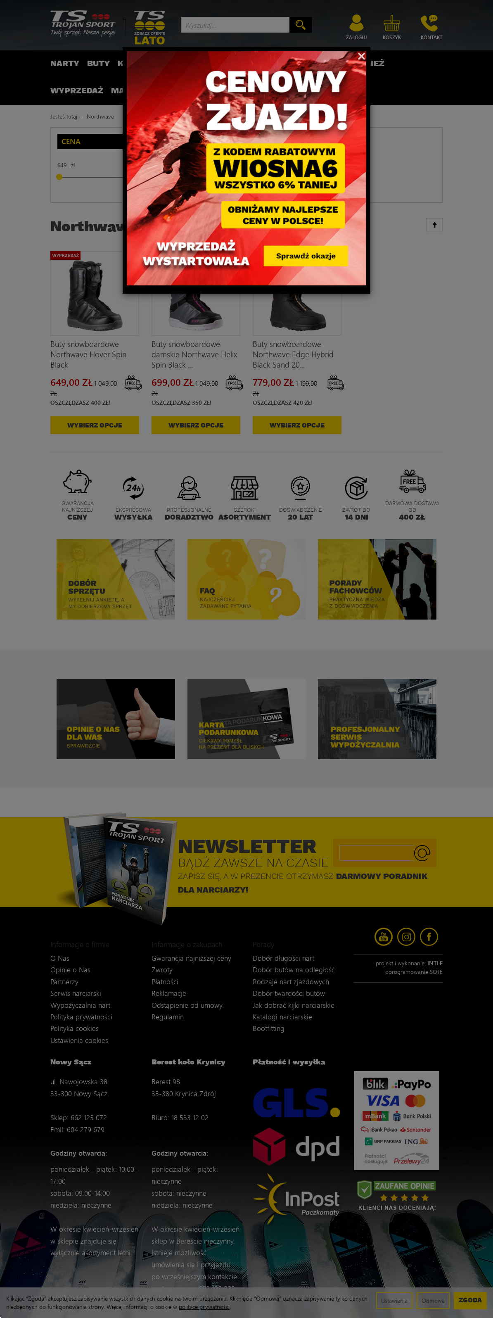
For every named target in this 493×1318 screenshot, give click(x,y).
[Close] (361, 55)
